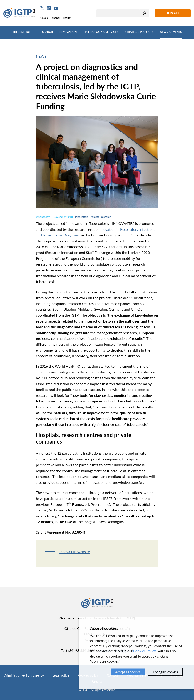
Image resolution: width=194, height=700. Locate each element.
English (67, 18)
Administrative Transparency (24, 675)
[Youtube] (56, 8)
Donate (172, 13)
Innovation (68, 32)
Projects (94, 216)
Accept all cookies (127, 672)
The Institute (22, 32)
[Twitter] (42, 8)
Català (44, 18)
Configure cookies (165, 672)
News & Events (171, 32)
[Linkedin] (49, 8)
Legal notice (61, 675)
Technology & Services (100, 32)
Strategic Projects (139, 32)
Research (46, 32)
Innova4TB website (74, 551)
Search (144, 13)
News (41, 56)
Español (55, 18)
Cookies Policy (144, 651)
